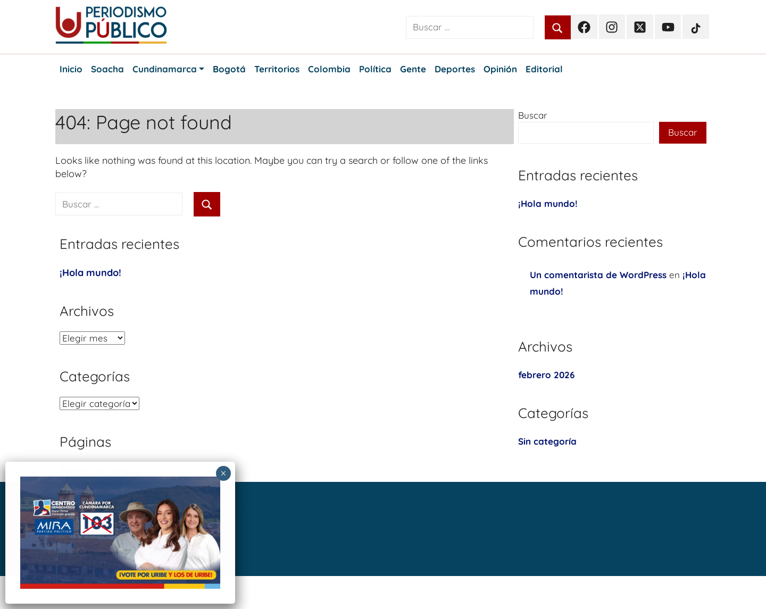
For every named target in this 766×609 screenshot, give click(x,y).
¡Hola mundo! (90, 272)
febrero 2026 (546, 374)
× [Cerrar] (223, 473)
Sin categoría (547, 441)
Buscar (532, 115)
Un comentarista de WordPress (598, 274)
